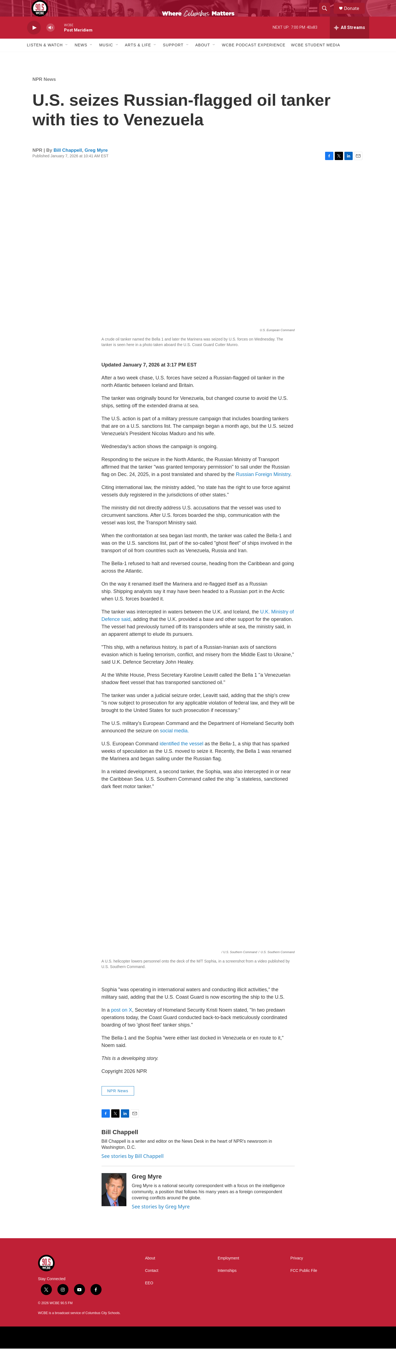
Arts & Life (138, 57)
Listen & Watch (45, 57)
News (81, 57)
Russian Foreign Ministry (263, 487)
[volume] (50, 40)
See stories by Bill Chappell (133, 1168)
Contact (151, 1283)
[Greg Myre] (114, 1202)
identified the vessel (181, 756)
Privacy (296, 1271)
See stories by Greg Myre (161, 1219)
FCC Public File (303, 1283)
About (202, 57)
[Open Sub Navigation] (67, 57)
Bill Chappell (68, 162)
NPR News (44, 91)
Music (106, 57)
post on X (121, 1022)
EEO (149, 1295)
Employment (228, 1271)
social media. (174, 743)
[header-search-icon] (327, 14)
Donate (355, 14)
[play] (34, 40)
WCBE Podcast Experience (253, 57)
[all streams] (349, 40)
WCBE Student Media (315, 57)
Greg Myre (96, 162)
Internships (227, 1283)
